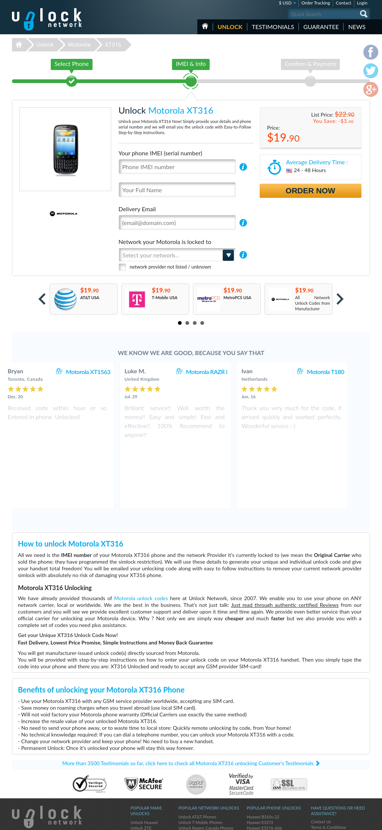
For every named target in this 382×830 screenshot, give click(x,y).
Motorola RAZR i (222, 371)
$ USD (285, 3)
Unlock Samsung (145, 770)
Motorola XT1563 (104, 371)
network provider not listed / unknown (170, 267)
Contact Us (321, 758)
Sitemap (318, 775)
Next (340, 299)
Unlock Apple (142, 775)
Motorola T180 (341, 371)
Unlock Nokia (143, 781)
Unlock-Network (47, 19)
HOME (205, 26)
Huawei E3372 (260, 759)
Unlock (229, 26)
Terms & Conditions (328, 763)
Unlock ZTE (141, 764)
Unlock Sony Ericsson (150, 792)
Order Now (310, 190)
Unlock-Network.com (47, 753)
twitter (349, 821)
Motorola (79, 44)
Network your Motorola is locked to (165, 241)
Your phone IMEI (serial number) (160, 152)
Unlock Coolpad (145, 787)
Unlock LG (140, 798)
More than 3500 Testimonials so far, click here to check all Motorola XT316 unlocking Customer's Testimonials (188, 700)
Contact (343, 3)
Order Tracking (315, 3)
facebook (334, 821)
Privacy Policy (323, 769)
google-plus (364, 821)
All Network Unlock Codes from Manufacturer (312, 303)
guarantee (321, 26)
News (357, 26)
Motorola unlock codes (141, 535)
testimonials (273, 26)
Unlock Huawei (144, 759)
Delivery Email (137, 208)
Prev (42, 299)
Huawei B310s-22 (263, 753)
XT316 (113, 44)
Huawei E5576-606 (264, 764)
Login (362, 3)
